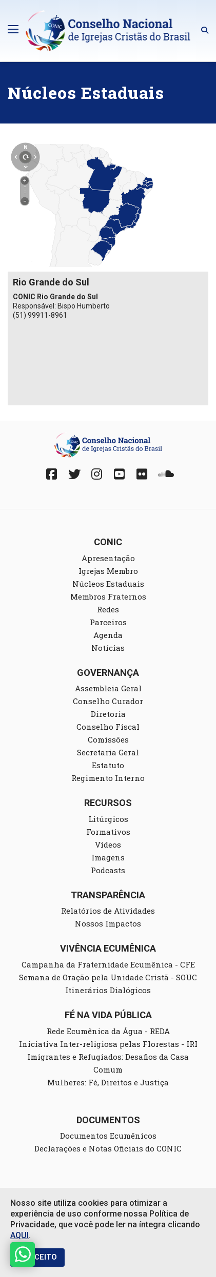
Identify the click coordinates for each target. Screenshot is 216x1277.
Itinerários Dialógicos (108, 990)
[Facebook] (52, 474)
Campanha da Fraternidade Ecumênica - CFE (108, 964)
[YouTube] (119, 474)
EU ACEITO (37, 1257)
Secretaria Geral (108, 752)
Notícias (108, 648)
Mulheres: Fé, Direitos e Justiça (108, 1082)
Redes (108, 609)
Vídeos (108, 844)
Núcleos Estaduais (108, 584)
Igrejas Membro (108, 571)
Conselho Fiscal (108, 727)
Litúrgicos (108, 819)
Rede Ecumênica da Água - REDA (108, 1031)
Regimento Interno (108, 778)
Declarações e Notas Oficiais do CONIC (108, 1148)
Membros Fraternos (108, 596)
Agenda (108, 635)
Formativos (108, 832)
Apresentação (108, 558)
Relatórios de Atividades (108, 910)
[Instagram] (97, 474)
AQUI (19, 1235)
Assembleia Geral (108, 688)
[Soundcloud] (165, 474)
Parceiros (108, 622)
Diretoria (108, 714)
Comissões (108, 739)
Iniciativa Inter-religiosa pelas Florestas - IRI (108, 1044)
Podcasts (108, 870)
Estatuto (108, 765)
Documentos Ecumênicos (108, 1135)
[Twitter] (74, 474)
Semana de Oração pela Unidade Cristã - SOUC (108, 977)
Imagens (108, 857)
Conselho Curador (108, 701)
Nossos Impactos (108, 923)
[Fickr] (142, 474)
